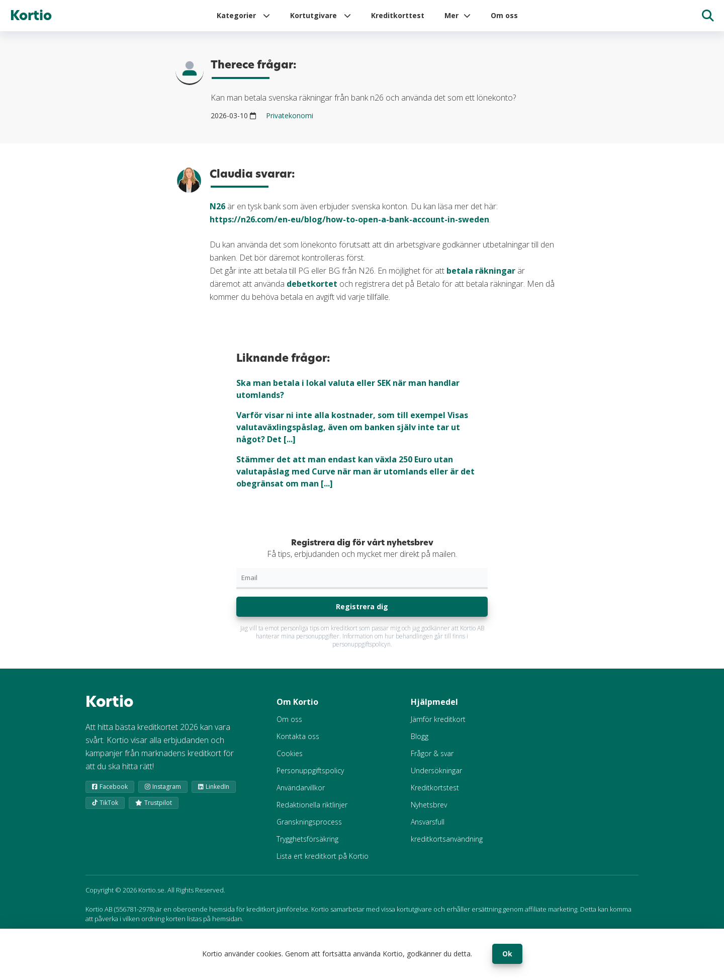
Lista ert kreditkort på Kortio (323, 856)
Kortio (31, 15)
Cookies (290, 753)
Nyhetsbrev (429, 804)
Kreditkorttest (397, 15)
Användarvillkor (301, 787)
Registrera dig (362, 606)
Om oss (504, 15)
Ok (507, 953)
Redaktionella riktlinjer (312, 804)
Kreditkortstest (435, 787)
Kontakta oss (298, 736)
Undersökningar (436, 770)
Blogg (419, 736)
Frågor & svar (432, 753)
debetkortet (312, 283)
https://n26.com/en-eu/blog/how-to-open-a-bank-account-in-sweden (349, 219)
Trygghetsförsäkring (307, 839)
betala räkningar (480, 270)
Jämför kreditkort (438, 719)
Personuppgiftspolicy (310, 770)
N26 (217, 206)
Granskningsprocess (309, 822)
